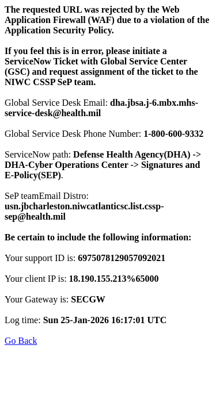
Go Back (21, 341)
